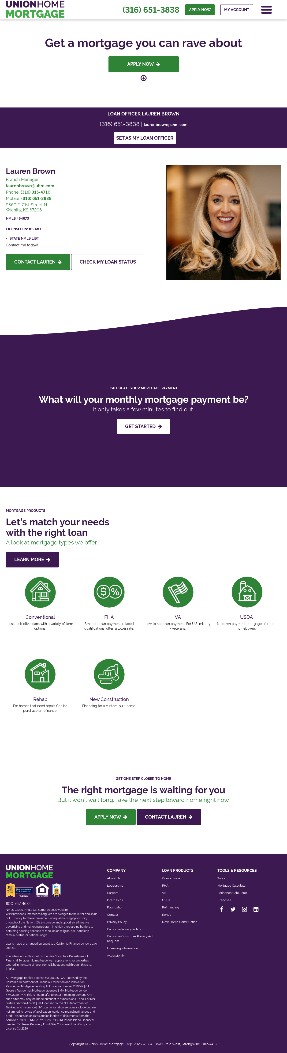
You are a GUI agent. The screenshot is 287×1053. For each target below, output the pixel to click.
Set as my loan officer (144, 138)
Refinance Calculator (232, 893)
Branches (224, 900)
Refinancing (170, 907)
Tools (221, 878)
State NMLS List (24, 238)
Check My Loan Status (108, 262)
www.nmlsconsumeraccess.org (26, 914)
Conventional (171, 878)
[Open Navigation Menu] (266, 10)
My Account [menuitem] (236, 10)
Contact (112, 914)
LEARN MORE (32, 559)
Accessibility (116, 955)
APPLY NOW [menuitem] (200, 10)
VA (164, 893)
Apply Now (143, 64)
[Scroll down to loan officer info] (144, 78)
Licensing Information (122, 948)
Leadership (115, 885)
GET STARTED (143, 426)
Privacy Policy (117, 922)
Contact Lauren (38, 262)
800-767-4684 (18, 903)
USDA (166, 900)
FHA (165, 885)
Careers (112, 893)
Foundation (115, 907)
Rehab (166, 914)
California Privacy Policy (124, 929)
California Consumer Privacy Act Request (130, 938)
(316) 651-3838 (151, 10)
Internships (115, 900)
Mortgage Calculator (232, 885)
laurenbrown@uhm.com (165, 125)
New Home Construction (180, 922)
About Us (113, 878)
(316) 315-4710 (36, 192)
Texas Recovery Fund (36, 1024)
